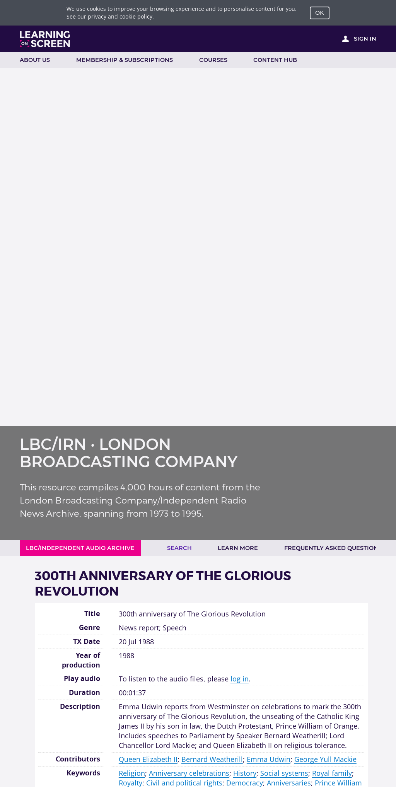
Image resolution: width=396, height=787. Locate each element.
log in (239, 678)
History (244, 773)
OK (319, 12)
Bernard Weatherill (212, 759)
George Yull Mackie (325, 759)
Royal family (332, 773)
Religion (132, 773)
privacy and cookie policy (120, 16)
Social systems (284, 773)
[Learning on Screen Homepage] (45, 39)
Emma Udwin (268, 759)
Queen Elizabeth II (148, 759)
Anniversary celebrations (189, 773)
